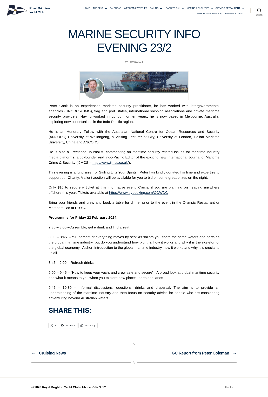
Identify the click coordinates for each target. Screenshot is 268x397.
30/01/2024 (136, 61)
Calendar (115, 8)
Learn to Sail (173, 8)
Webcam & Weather (135, 8)
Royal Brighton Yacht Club (60, 387)
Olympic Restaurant (227, 8)
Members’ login (234, 13)
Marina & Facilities (198, 8)
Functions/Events (208, 13)
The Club (98, 8)
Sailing (154, 8)
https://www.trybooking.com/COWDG (138, 192)
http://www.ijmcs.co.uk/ (110, 162)
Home (87, 8)
